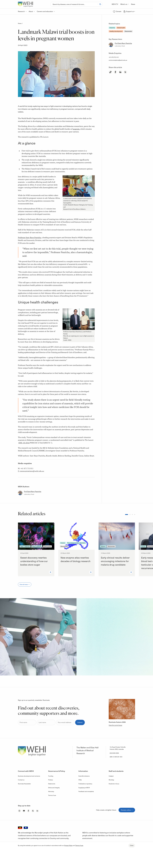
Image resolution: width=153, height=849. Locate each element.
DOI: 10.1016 (24, 443)
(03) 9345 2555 (114, 753)
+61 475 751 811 (114, 57)
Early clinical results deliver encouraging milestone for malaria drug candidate (115, 561)
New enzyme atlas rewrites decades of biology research (75, 559)
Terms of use (79, 845)
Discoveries (128, 31)
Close (131, 845)
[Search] (74, 4)
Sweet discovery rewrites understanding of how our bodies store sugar (34, 561)
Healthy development (115, 31)
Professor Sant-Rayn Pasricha (29, 237)
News (20, 23)
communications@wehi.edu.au (118, 60)
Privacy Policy (68, 845)
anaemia (76, 129)
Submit (79, 722)
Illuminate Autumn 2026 (117, 722)
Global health (121, 28)
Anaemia (112, 28)
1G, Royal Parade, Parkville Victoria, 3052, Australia (118, 748)
